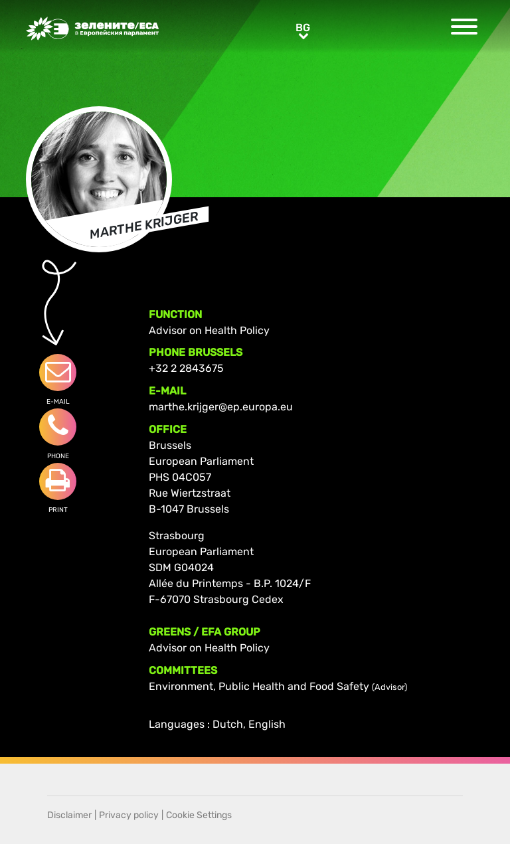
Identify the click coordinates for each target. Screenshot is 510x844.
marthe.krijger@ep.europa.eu (221, 406)
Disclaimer (69, 815)
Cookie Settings (199, 815)
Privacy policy (129, 815)
